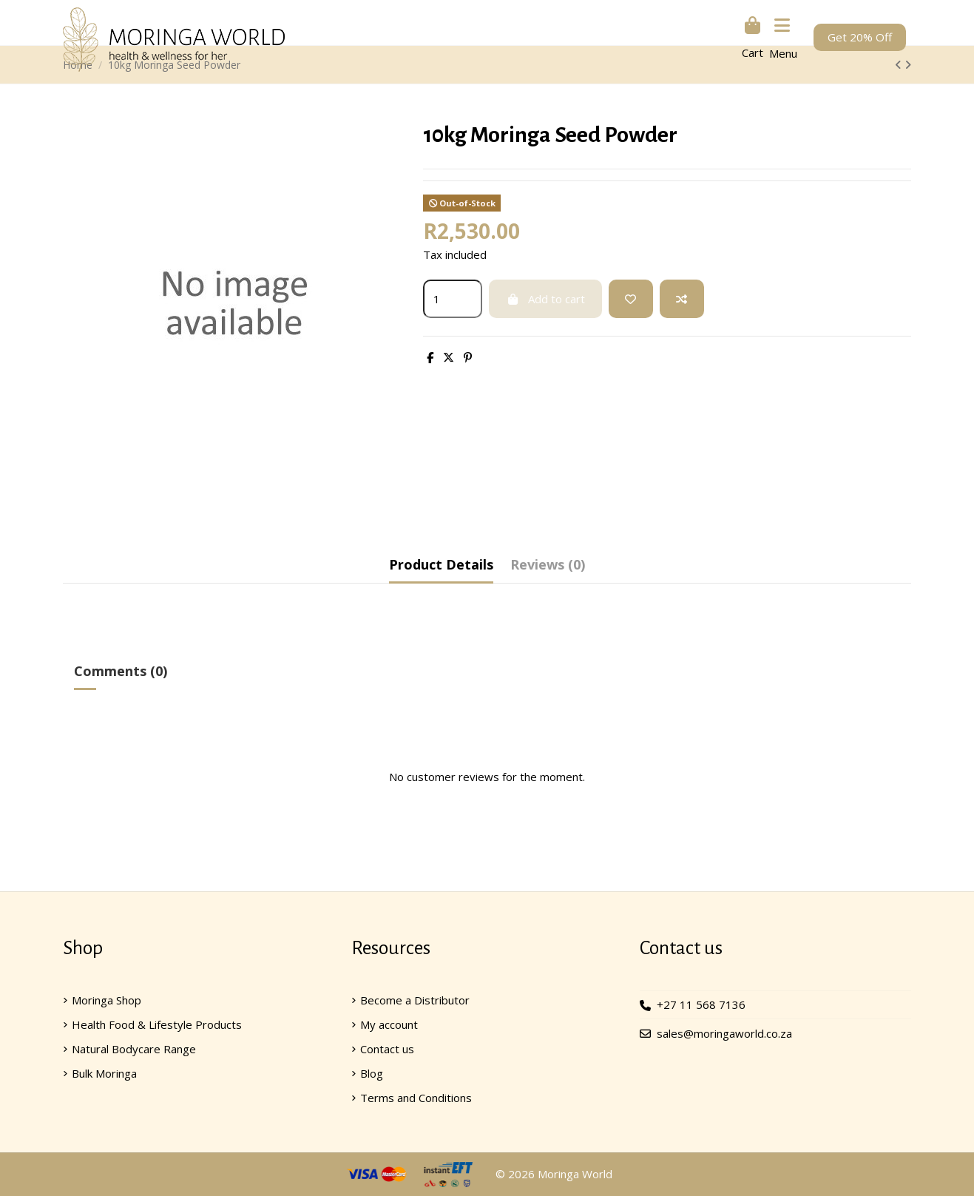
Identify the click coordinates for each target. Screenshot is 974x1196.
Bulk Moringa (104, 1073)
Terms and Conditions (416, 1097)
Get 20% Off (860, 37)
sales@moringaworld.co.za (724, 1033)
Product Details (441, 564)
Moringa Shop (106, 1000)
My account (389, 1024)
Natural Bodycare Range (134, 1048)
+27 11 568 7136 (701, 1005)
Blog (371, 1073)
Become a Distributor (415, 1000)
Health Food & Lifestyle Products (157, 1024)
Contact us (387, 1048)
